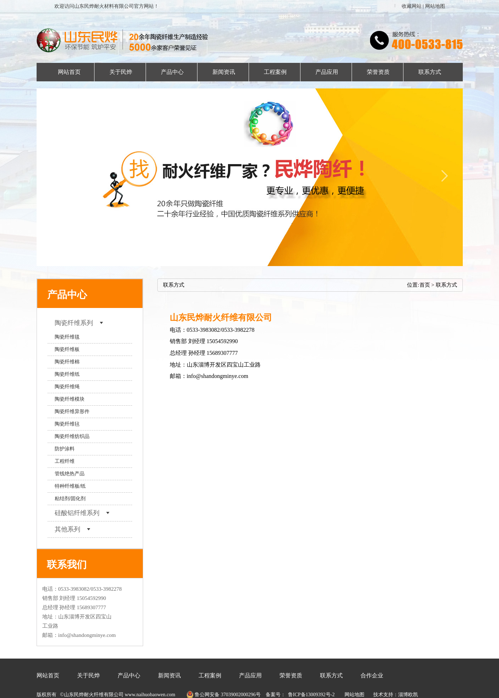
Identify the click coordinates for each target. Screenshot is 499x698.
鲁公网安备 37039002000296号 (221, 694)
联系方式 (446, 285)
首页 (424, 285)
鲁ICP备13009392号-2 (311, 694)
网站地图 (435, 6)
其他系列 (73, 529)
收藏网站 (412, 6)
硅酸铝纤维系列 (82, 512)
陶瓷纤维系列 (79, 322)
